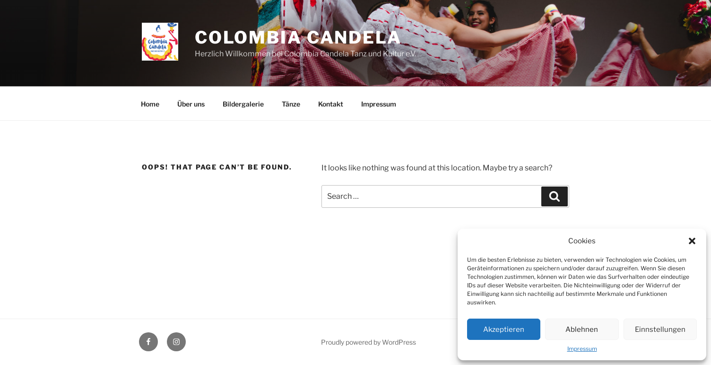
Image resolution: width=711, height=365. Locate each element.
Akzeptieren (503, 329)
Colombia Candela (298, 37)
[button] (692, 241)
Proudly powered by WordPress (368, 342)
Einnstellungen (660, 329)
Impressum (582, 348)
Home (150, 104)
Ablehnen (581, 329)
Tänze (291, 104)
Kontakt (330, 104)
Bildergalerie (243, 104)
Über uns (191, 104)
